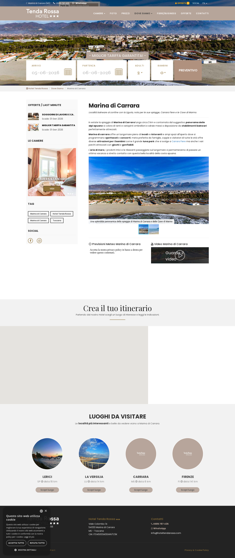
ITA (204, 3)
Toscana (57, 220)
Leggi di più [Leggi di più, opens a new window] (29, 537)
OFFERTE (182, 3)
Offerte (186, 13)
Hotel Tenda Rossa (37, 88)
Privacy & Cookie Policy (197, 550)
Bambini (163, 65)
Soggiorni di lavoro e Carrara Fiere (64, 114)
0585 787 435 (61, 3)
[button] (205, 159)
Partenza (89, 65)
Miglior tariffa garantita (58, 125)
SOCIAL (196, 3)
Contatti (202, 13)
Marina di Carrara (38, 213)
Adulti (139, 65)
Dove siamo (143, 13)
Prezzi (126, 13)
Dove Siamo (57, 88)
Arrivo (36, 65)
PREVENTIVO (188, 70)
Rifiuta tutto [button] (37, 543)
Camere (99, 13)
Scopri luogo (47, 489)
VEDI (52, 188)
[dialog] (26, 531)
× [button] (45, 511)
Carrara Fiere (179, 141)
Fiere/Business (166, 13)
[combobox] (41, 511)
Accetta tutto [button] (16, 543)
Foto (113, 13)
